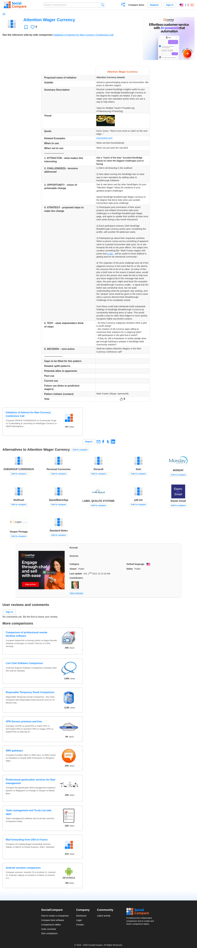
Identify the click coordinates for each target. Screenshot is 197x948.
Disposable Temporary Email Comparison (30, 692)
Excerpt (74, 547)
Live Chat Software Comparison (24, 663)
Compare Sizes (136, 5)
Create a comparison (123, 5)
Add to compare (79, 450)
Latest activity (103, 915)
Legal (79, 920)
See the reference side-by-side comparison (27, 35)
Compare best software (52, 920)
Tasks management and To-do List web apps (28, 812)
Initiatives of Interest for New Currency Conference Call (83, 35)
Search (102, 4)
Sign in (169, 5)
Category (74, 564)
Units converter (48, 929)
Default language (135, 564)
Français (187, 5)
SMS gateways (14, 750)
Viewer (73, 569)
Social (141, 911)
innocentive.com (104, 138)
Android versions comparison (23, 867)
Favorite (26, 27)
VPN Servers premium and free (24, 721)
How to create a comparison (55, 915)
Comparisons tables (51, 924)
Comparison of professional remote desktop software (26, 634)
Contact (80, 924)
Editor (130, 569)
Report (88, 441)
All (3, 14)
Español (192, 5)
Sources (74, 556)
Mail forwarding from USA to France (27, 839)
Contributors (76, 578)
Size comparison (49, 933)
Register (154, 5)
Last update (76, 573)
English (181, 5)
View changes (76, 593)
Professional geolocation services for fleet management (30, 781)
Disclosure (81, 915)
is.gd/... (110, 253)
